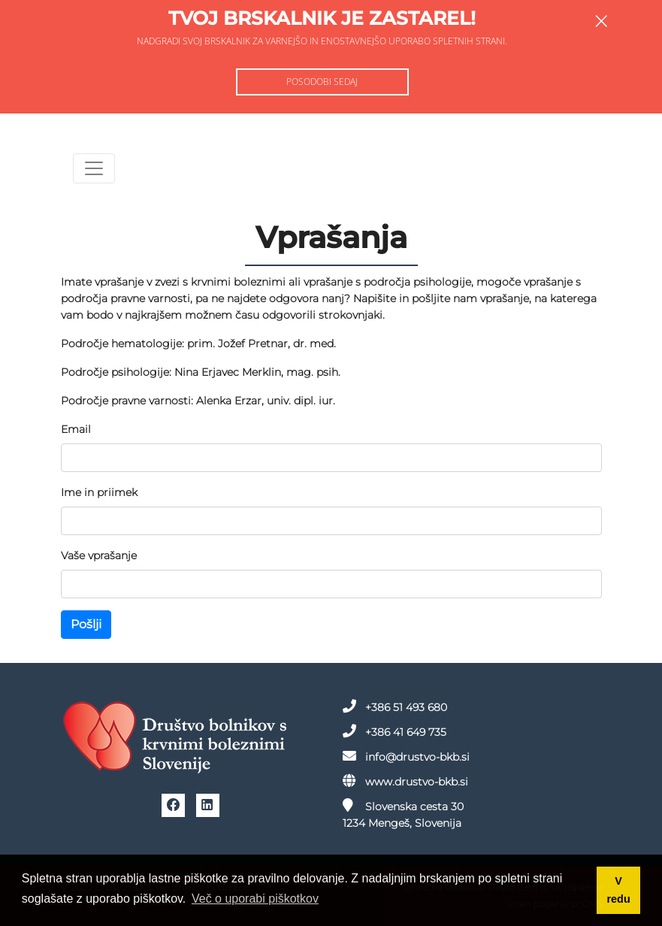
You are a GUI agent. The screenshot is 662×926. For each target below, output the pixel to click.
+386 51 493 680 (395, 706)
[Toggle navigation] (94, 168)
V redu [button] (618, 890)
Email (76, 429)
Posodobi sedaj (322, 81)
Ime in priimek (99, 492)
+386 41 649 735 (394, 731)
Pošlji (86, 624)
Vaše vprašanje (99, 555)
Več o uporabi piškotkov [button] (255, 898)
